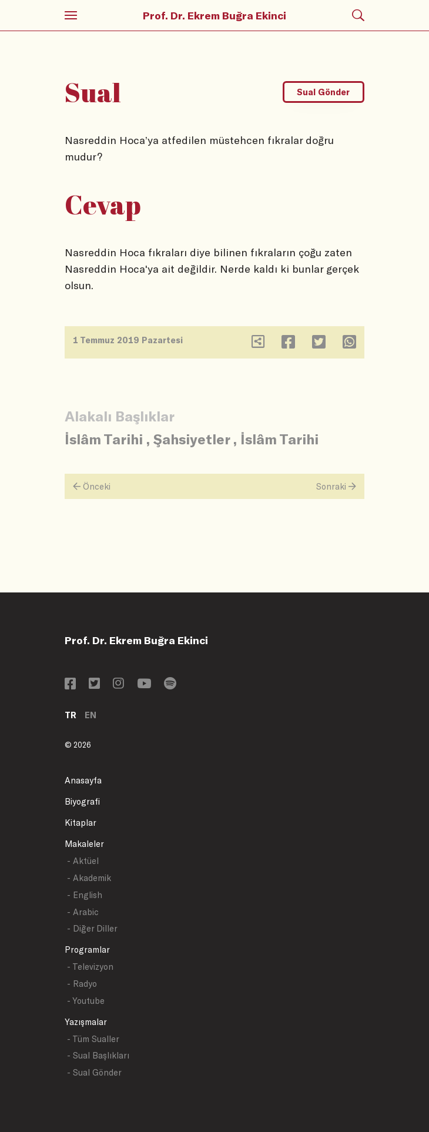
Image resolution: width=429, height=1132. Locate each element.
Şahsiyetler (191, 438)
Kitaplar (80, 823)
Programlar (87, 950)
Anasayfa (83, 780)
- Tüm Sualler (93, 1039)
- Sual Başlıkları (98, 1055)
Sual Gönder (323, 92)
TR (70, 715)
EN (90, 715)
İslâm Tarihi (104, 438)
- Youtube (86, 1001)
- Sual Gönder (94, 1072)
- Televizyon (90, 967)
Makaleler (84, 844)
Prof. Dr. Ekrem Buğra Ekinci (214, 15)
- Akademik (89, 878)
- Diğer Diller (92, 928)
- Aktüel (83, 861)
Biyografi (82, 801)
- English (84, 895)
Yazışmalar (86, 1022)
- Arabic (83, 912)
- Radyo (82, 984)
